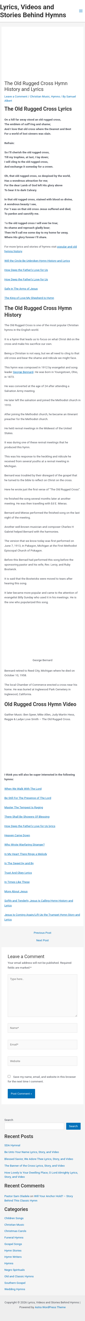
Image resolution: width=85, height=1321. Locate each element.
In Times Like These (17, 882)
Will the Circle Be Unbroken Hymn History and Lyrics (37, 260)
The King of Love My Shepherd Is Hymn (29, 297)
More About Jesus (16, 891)
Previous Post (42, 932)
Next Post (42, 940)
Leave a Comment (15, 96)
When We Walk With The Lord (23, 788)
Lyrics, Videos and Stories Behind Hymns (33, 11)
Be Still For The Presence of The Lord (27, 798)
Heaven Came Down (17, 835)
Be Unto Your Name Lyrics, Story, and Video (31, 1152)
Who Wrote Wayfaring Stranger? (24, 844)
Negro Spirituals (14, 1269)
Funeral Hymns (13, 1237)
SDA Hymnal (12, 1145)
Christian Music (40, 96)
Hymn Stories (13, 1250)
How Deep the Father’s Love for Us (26, 270)
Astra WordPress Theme (50, 1307)
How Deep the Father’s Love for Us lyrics (29, 826)
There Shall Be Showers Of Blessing (26, 816)
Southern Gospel (14, 1282)
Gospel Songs (13, 1244)
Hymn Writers (13, 1256)
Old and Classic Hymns (19, 1276)
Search (8, 1119)
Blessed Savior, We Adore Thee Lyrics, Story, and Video (38, 1159)
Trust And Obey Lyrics (18, 872)
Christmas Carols (15, 1231)
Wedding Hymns (14, 1289)
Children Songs (14, 1218)
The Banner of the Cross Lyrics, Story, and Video (34, 1165)
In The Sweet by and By (19, 863)
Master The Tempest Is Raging (23, 807)
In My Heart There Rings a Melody (25, 854)
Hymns (55, 96)
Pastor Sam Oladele (16, 1196)
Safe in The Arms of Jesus (21, 288)
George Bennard (23, 372)
